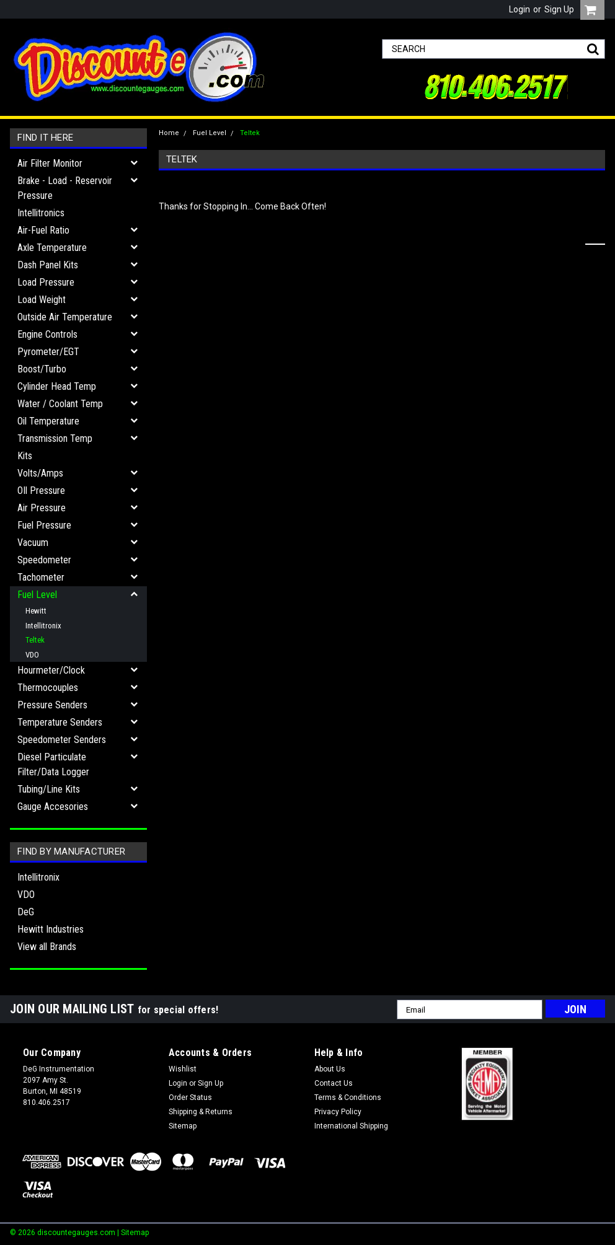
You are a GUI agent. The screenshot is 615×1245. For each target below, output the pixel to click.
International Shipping (351, 1126)
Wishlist (183, 1069)
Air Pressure (41, 508)
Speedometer (44, 560)
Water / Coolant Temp (60, 404)
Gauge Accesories (52, 806)
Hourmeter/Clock (51, 670)
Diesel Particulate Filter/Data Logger (53, 764)
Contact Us (333, 1083)
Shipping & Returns (200, 1111)
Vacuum (32, 542)
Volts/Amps (40, 473)
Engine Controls (47, 334)
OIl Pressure (41, 490)
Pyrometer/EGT (48, 352)
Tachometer (40, 577)
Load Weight (41, 300)
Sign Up (559, 9)
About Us (329, 1069)
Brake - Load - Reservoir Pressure (64, 188)
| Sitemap (133, 1232)
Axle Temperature (52, 247)
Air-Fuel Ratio (43, 230)
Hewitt (35, 610)
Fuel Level (37, 595)
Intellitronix (43, 625)
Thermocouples (47, 687)
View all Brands (46, 946)
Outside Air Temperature (64, 317)
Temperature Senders (59, 722)
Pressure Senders (52, 705)
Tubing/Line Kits (48, 789)
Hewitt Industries (50, 929)
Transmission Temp (54, 438)
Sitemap (183, 1126)
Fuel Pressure (44, 525)
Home (169, 133)
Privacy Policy (337, 1111)
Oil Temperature (48, 421)
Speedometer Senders (61, 740)
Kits (24, 456)
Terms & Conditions (347, 1097)
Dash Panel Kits (47, 265)
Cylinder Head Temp (56, 386)
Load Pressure (45, 282)
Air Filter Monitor (49, 163)
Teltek (35, 639)
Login (519, 9)
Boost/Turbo (41, 369)
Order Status (190, 1097)
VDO (32, 654)
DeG (25, 912)
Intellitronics (40, 213)
